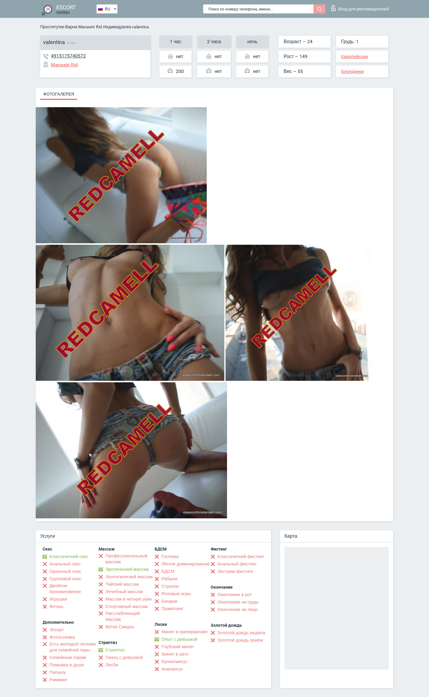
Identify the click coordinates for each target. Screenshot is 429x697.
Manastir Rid (90, 26)
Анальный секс (65, 564)
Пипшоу (57, 672)
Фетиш (56, 606)
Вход (360, 8)
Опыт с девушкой (179, 639)
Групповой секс (65, 578)
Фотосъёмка (62, 637)
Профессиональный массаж (126, 559)
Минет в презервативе (184, 631)
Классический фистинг (240, 556)
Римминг (58, 679)
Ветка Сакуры (119, 626)
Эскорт (56, 629)
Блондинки (352, 71)
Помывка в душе (66, 665)
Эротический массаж (127, 569)
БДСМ (167, 571)
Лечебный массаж (124, 591)
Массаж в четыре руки (128, 599)
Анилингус (172, 669)
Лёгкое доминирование (185, 564)
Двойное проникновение (65, 588)
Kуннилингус (174, 661)
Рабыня (169, 578)
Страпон (170, 586)
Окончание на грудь (238, 602)
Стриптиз (115, 650)
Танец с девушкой (124, 657)
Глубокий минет (177, 646)
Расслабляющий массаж (122, 616)
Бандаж (169, 601)
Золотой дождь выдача (241, 632)
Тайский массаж (122, 584)
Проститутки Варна (58, 26)
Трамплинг (172, 608)
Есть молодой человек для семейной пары (72, 647)
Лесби (111, 665)
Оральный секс (65, 571)
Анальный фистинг (237, 564)
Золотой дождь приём (240, 640)
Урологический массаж (129, 576)
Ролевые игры (176, 593)
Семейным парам (67, 657)
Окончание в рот (234, 594)
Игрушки (58, 599)
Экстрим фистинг (235, 571)
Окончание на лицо (237, 609)
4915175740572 (68, 56)
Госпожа (170, 556)
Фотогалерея (58, 94)
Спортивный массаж (126, 606)
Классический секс (68, 556)
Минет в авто (175, 654)
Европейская (354, 56)
